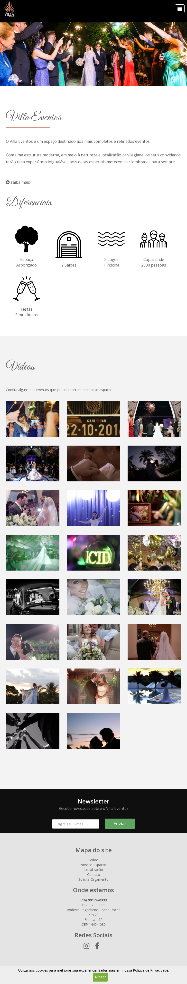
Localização (93, 869)
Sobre (93, 860)
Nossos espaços (93, 864)
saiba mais (18, 182)
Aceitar (100, 977)
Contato (93, 874)
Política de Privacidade (150, 970)
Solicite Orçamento (93, 879)
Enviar (119, 823)
